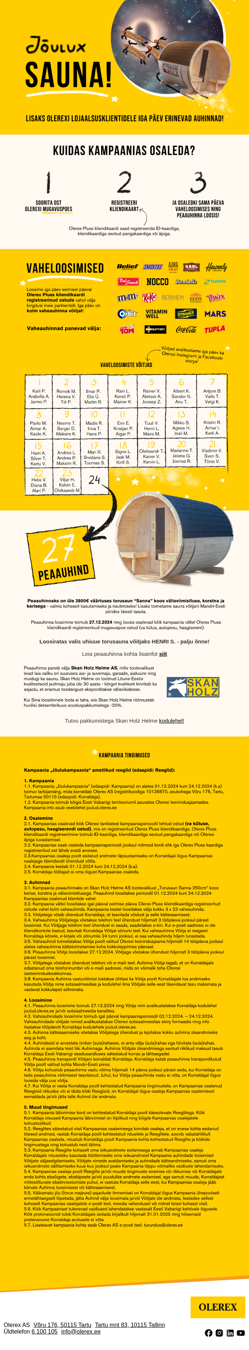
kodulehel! (171, 721)
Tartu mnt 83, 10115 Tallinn (130, 1325)
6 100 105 (45, 1331)
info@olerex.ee (81, 1331)
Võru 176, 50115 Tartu (62, 1325)
